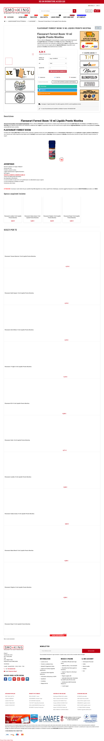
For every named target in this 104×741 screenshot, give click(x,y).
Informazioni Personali (88, 661)
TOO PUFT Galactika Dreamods (36, 703)
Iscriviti (91, 651)
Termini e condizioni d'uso (47, 664)
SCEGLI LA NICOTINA (41, 58)
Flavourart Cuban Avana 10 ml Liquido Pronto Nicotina (32, 216)
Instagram (27, 679)
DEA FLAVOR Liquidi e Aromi (83, 705)
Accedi (88, 11)
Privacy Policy (3, 740)
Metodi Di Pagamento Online (47, 666)
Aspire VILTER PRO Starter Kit (60, 707)
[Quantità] (58, 67)
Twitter (10, 679)
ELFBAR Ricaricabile (82, 696)
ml (39, 63)
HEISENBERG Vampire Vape (35, 698)
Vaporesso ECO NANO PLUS (59, 700)
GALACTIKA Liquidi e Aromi (83, 700)
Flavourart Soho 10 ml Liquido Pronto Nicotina (17, 440)
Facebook (5, 679)
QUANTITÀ (41, 67)
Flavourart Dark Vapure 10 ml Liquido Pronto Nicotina (19, 293)
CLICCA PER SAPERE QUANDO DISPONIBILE (64, 82)
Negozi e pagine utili (66, 675)
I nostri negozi (65, 686)
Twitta (57, 77)
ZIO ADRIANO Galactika (34, 700)
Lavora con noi (44, 661)
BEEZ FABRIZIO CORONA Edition (60, 709)
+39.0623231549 (11, 668)
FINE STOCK (34, 16)
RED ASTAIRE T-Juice (34, 696)
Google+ (18, 679)
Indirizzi (84, 668)
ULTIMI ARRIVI (23, 16)
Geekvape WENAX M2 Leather (60, 696)
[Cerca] (57, 11)
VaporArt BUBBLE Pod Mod (59, 705)
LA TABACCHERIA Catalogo (83, 707)
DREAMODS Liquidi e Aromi (83, 703)
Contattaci (43, 681)
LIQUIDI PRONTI (56, 16)
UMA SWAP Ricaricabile (82, 698)
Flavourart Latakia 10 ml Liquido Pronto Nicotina (12, 216)
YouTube (14, 679)
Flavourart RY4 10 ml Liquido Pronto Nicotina (17, 403)
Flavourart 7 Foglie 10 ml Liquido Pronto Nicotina (18, 366)
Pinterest (72, 77)
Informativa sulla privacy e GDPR (48, 676)
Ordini (84, 664)
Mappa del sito (44, 683)
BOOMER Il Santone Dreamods (36, 707)
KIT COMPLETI (81, 16)
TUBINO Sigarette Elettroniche (84, 709)
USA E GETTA (44, 16)
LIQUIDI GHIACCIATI (10, 705)
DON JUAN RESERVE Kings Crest (36, 705)
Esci (84, 671)
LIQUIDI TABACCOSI (10, 703)
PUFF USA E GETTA (9, 696)
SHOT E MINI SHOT (69, 16)
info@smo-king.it (13, 671)
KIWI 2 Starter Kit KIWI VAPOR (60, 698)
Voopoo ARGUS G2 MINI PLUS (60, 703)
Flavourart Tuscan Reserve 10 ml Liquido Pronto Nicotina (20, 256)
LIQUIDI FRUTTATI (9, 700)
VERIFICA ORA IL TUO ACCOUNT (69, 665)
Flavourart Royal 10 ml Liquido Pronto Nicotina (72, 216)
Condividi (41, 77)
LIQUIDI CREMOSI (9, 698)
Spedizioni (43, 678)
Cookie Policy (10, 740)
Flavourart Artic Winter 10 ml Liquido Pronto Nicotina (19, 329)
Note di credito (86, 666)
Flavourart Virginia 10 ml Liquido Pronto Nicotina (52, 216)
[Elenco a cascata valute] (98, 5)
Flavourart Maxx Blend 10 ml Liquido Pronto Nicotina (19, 550)
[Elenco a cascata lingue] (91, 5)
